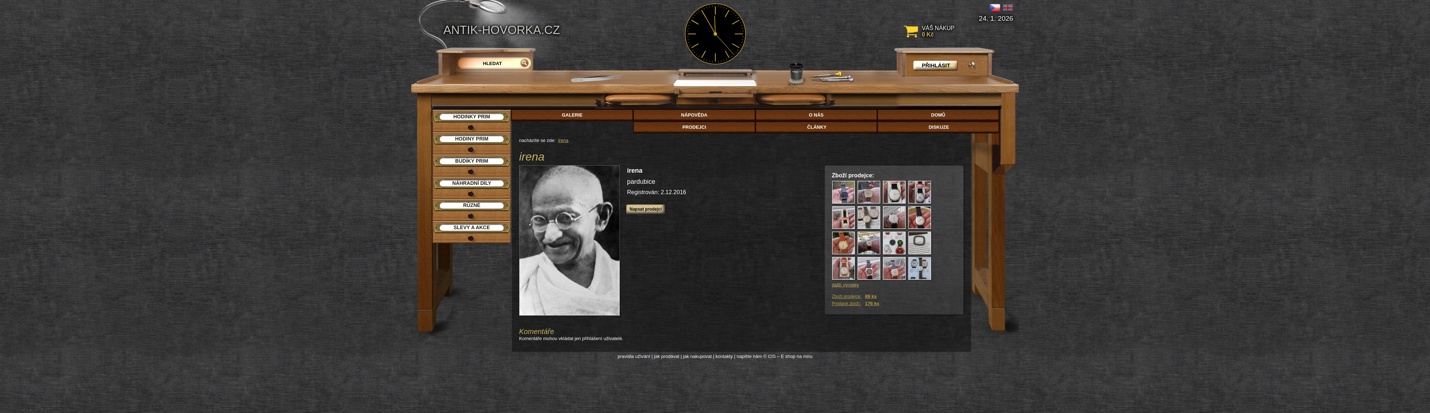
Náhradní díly (471, 183)
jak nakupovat (697, 356)
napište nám (749, 356)
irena (563, 140)
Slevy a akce (472, 227)
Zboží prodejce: (847, 296)
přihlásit (936, 65)
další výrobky (845, 284)
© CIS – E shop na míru (787, 356)
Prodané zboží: (846, 303)
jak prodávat (666, 356)
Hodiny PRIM (471, 139)
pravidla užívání (634, 356)
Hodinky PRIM (471, 116)
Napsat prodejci (646, 209)
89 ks (871, 296)
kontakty (724, 356)
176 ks (872, 303)
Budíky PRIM (471, 161)
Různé (471, 205)
